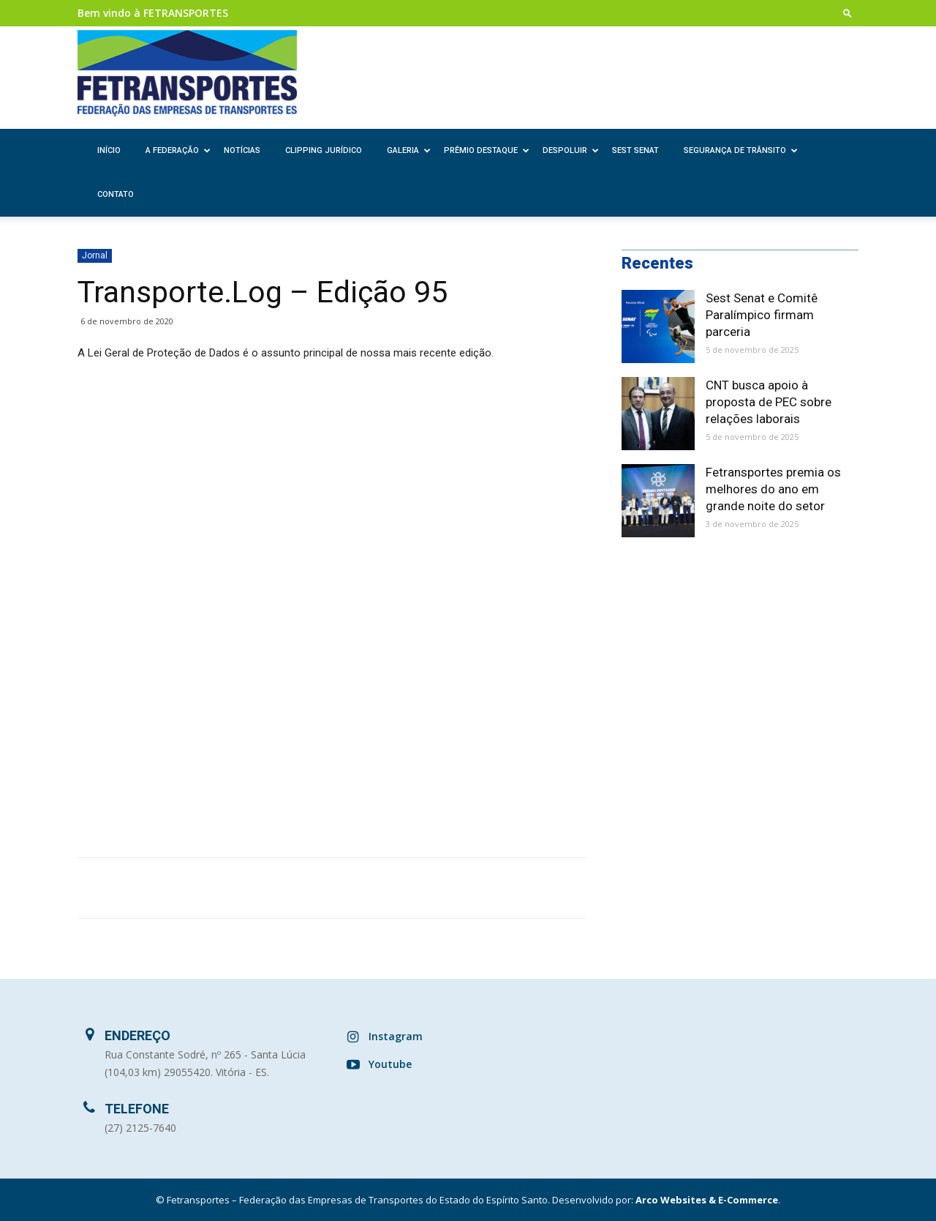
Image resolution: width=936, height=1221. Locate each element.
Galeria (409, 150)
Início (109, 150)
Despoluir (571, 150)
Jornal (94, 255)
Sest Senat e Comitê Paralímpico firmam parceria (762, 315)
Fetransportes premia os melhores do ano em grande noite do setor (773, 489)
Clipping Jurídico (323, 150)
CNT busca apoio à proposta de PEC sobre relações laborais (768, 402)
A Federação (178, 150)
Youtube (390, 1064)
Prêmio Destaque (486, 150)
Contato (115, 194)
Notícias (242, 150)
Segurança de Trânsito (741, 150)
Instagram (396, 1036)
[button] (847, 12)
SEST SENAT (635, 150)
